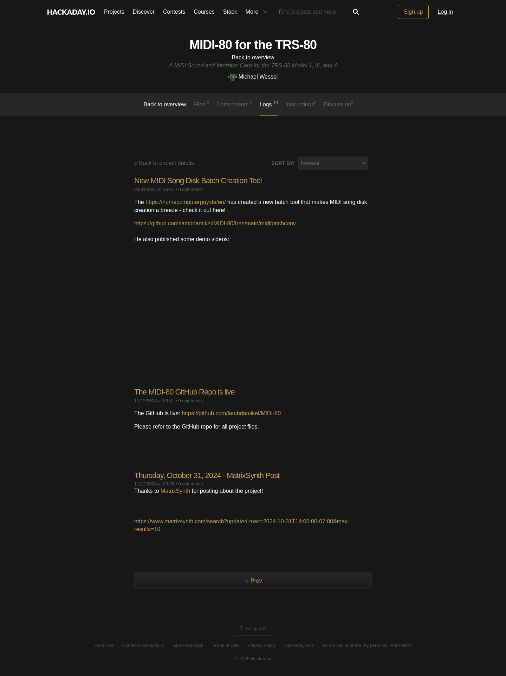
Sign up (413, 12)
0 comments (191, 189)
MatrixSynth (175, 491)
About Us (104, 645)
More (258, 12)
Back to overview (253, 57)
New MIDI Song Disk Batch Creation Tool (198, 180)
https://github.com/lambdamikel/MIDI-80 (231, 413)
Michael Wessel (253, 77)
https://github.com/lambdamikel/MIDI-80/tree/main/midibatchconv (215, 223)
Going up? (253, 628)
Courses (204, 12)
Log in (445, 12)
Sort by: (283, 163)
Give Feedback (188, 645)
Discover (144, 12)
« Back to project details (164, 163)
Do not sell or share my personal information (366, 645)
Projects (114, 12)
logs (269, 103)
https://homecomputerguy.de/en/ (185, 202)
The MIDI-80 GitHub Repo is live (184, 391)
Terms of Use (225, 645)
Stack (230, 12)
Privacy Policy (261, 645)
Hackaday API (298, 645)
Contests (174, 12)
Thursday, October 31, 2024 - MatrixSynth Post (206, 475)
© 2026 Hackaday (253, 658)
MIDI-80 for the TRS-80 (253, 45)
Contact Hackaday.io (143, 645)
